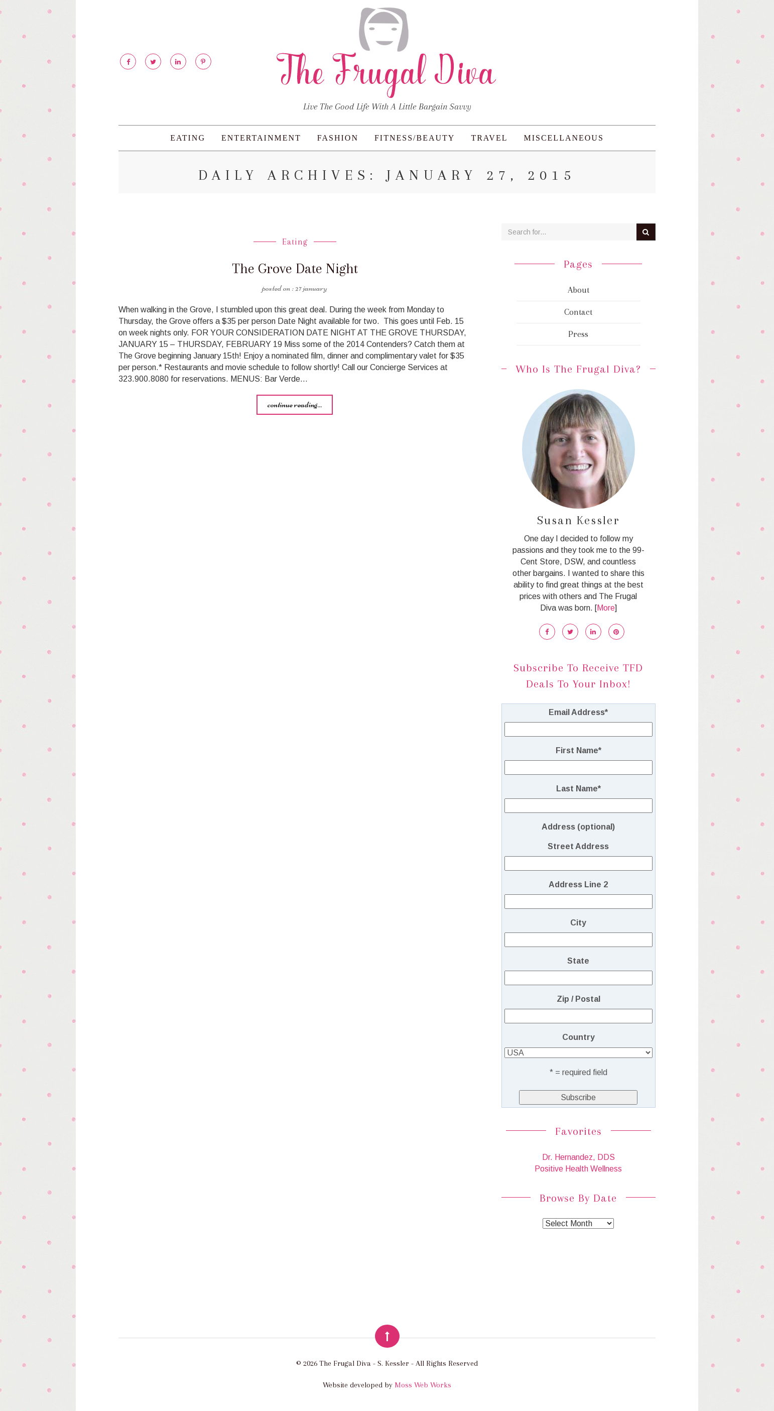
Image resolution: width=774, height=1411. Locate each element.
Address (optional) (578, 826)
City (578, 922)
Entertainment (261, 138)
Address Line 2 (578, 884)
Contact (578, 312)
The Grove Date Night (295, 268)
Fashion (337, 138)
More (606, 608)
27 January (311, 287)
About (578, 290)
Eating (187, 138)
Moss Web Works (423, 1384)
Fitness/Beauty (414, 138)
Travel (489, 138)
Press (578, 334)
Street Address (578, 846)
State (578, 961)
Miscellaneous (563, 138)
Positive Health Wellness (578, 1168)
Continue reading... (295, 403)
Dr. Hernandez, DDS (578, 1157)
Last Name (578, 788)
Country (578, 1037)
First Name (578, 750)
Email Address (578, 712)
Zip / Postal (578, 999)
